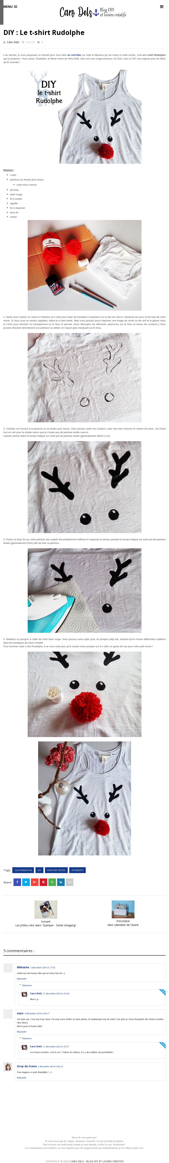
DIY (39, 870)
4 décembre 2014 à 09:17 (37, 1013)
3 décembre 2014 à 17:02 (42, 967)
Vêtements (77, 870)
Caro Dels (13, 42)
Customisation (23, 870)
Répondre (22, 978)
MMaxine (23, 967)
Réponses (27, 985)
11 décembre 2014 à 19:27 (56, 1046)
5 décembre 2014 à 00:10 (50, 1066)
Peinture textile (56, 870)
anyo (20, 1013)
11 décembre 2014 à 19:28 (56, 993)
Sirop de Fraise (27, 1066)
